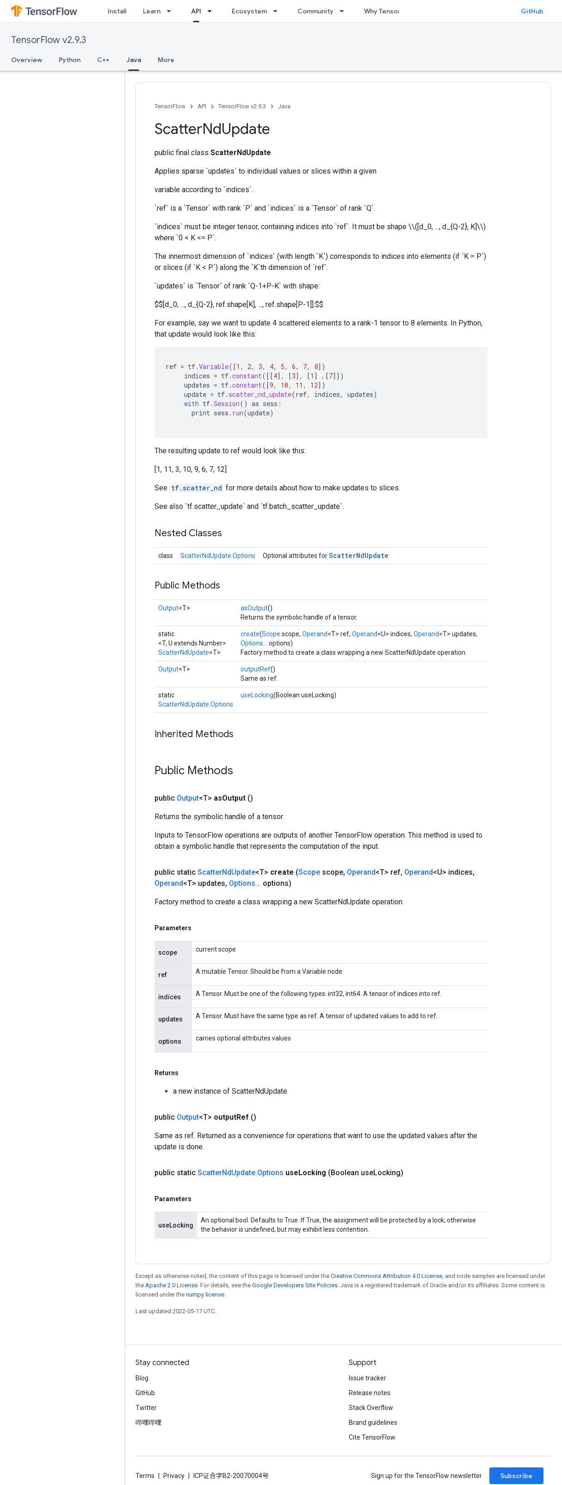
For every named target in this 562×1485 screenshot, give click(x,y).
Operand (314, 634)
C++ (103, 60)
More (166, 60)
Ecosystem (249, 11)
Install (117, 11)
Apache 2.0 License (171, 1285)
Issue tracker (367, 1378)
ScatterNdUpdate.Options (217, 555)
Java (284, 106)
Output (168, 608)
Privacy (174, 1475)
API (202, 106)
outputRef (256, 669)
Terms (145, 1475)
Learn (152, 11)
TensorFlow (169, 106)
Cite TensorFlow (372, 1437)
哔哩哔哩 (148, 1422)
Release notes (369, 1393)
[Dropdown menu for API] (212, 11)
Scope (271, 634)
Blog (142, 1378)
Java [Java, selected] (133, 60)
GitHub (532, 11)
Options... (254, 643)
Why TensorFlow (389, 11)
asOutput (254, 608)
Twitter (146, 1407)
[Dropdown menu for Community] (344, 11)
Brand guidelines (373, 1422)
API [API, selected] (196, 11)
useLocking (257, 695)
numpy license (205, 1294)
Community (315, 11)
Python (69, 60)
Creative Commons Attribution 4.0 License (386, 1275)
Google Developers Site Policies (295, 1285)
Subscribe (516, 1476)
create (250, 634)
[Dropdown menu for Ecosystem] (278, 11)
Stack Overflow (371, 1407)
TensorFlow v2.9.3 (48, 40)
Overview (26, 60)
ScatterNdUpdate (359, 555)
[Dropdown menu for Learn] (172, 11)
